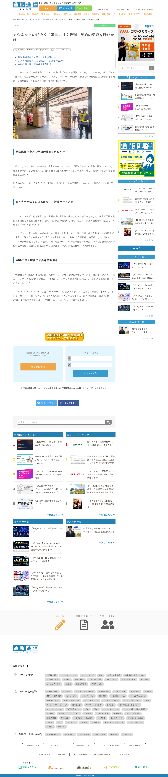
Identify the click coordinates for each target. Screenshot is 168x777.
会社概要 (62, 754)
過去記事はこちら (84, 745)
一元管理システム (118, 696)
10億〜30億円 (99, 734)
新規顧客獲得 (81, 684)
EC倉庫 (84, 722)
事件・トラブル (135, 14)
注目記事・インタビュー (41, 14)
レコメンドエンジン (110, 709)
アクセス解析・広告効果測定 (134, 709)
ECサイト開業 (52, 692)
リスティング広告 (91, 700)
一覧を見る (148, 136)
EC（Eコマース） (63, 50)
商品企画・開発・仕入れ (134, 675)
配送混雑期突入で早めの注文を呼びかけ (38, 57)
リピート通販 (104, 692)
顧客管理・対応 (53, 680)
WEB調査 (101, 718)
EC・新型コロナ (42, 50)
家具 (52, 50)
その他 (68, 684)
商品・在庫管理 (114, 675)
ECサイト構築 (119, 692)
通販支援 (77, 14)
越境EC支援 (51, 718)
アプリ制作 (135, 692)
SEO (147, 700)
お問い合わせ (45, 754)
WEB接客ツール (73, 709)
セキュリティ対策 (53, 684)
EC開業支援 (51, 675)
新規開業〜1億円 (53, 734)
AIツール (61, 727)
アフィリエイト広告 (111, 700)
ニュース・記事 (34, 19)
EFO (96, 709)
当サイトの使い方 (105, 9)
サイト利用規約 (80, 754)
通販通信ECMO (19, 19)
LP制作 (49, 722)
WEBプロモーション (132, 700)
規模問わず (127, 734)
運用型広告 (76, 705)
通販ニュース (24, 14)
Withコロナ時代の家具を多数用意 (34, 64)
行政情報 (95, 14)
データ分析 (79, 680)
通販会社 (57, 14)
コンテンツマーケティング (57, 705)
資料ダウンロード (66, 8)
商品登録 (148, 692)
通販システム (111, 680)
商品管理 (102, 696)
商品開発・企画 (53, 700)
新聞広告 (110, 705)
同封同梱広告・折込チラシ (129, 705)
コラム (86, 14)
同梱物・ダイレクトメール (69, 714)
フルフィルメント (133, 714)
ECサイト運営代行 (54, 696)
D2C (59, 722)
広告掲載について (33, 745)
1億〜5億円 (69, 734)
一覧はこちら (53, 515)
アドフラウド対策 (135, 722)
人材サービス (97, 684)
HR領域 (50, 727)
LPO (86, 709)
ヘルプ (136, 248)
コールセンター (95, 680)
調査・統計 (106, 14)
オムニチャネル (116, 718)
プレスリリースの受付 (109, 745)
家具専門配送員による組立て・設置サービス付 (41, 61)
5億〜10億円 (84, 734)
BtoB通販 (30, 50)
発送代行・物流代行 (71, 700)
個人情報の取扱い (102, 754)
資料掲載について (124, 9)
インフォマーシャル (54, 709)
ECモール (67, 14)
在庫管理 (117, 714)
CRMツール (71, 722)
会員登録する (38, 367)
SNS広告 (95, 722)
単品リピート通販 (128, 680)
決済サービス (71, 696)
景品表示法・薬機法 (135, 718)
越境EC (67, 680)
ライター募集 (135, 745)
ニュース (48, 8)
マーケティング (120, 14)
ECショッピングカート (84, 692)
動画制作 (88, 714)
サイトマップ (123, 754)
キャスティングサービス (114, 722)
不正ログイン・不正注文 (83, 718)
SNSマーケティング (94, 705)
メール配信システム (137, 696)
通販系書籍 (148, 14)
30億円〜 (113, 734)
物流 (101, 675)
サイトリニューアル (68, 675)
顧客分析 (50, 714)
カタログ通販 (19, 50)
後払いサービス (88, 696)
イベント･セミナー (83, 8)
